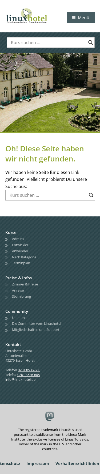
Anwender (20, 251)
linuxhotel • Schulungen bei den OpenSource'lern (32, 8)
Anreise (18, 290)
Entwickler (20, 244)
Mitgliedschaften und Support (35, 329)
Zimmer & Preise (25, 284)
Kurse (11, 232)
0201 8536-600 (29, 370)
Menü (83, 17)
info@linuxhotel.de (20, 379)
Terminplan (21, 263)
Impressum (37, 463)
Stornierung (21, 296)
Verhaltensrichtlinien (77, 463)
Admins (18, 238)
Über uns (19, 317)
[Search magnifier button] (90, 42)
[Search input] (48, 42)
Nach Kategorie (24, 257)
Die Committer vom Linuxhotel (36, 323)
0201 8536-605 (28, 374)
